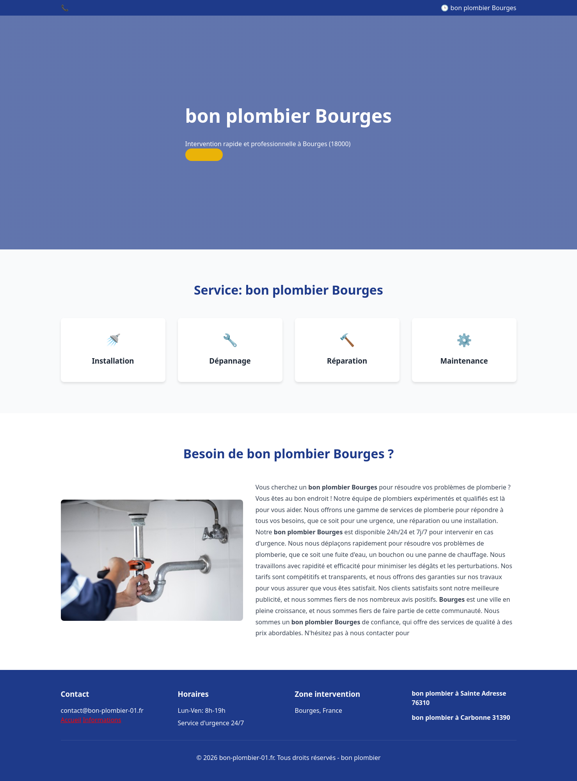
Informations (102, 720)
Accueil (71, 720)
